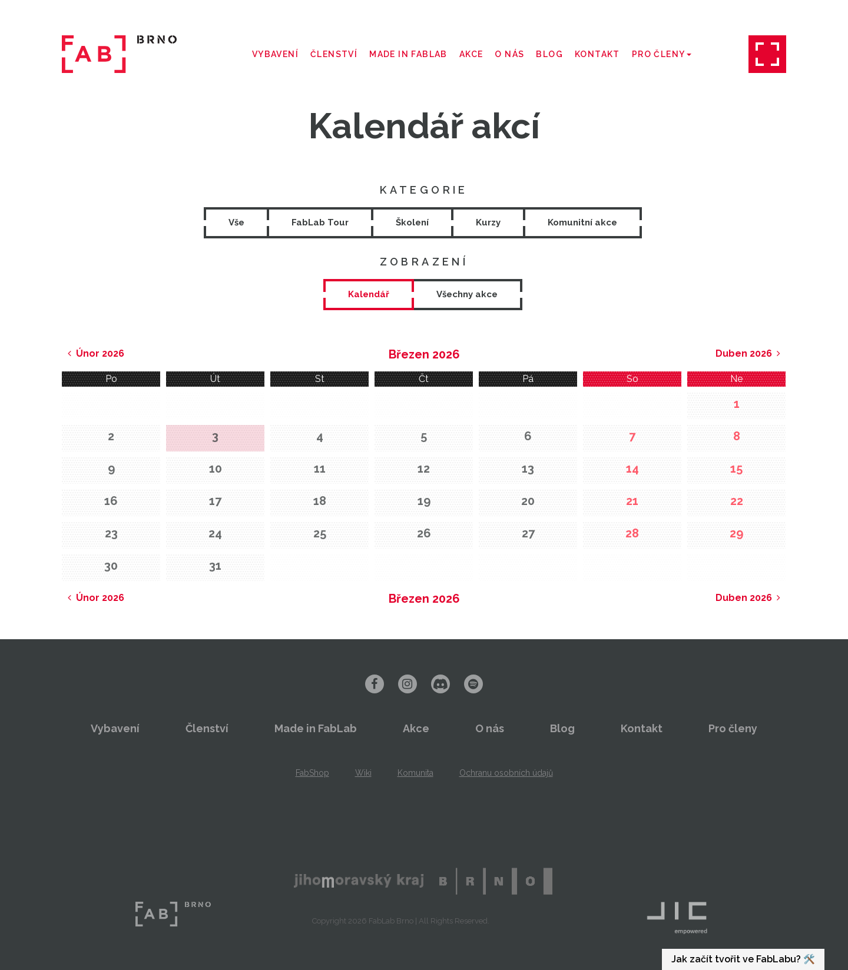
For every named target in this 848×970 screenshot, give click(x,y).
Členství (333, 54)
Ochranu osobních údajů (506, 773)
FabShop (312, 773)
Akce (471, 54)
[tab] (368, 294)
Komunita (415, 773)
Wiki (363, 773)
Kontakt (597, 54)
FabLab (173, 914)
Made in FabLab (408, 54)
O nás (509, 54)
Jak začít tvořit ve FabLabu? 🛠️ (743, 959)
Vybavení (275, 54)
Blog (549, 54)
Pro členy (661, 54)
